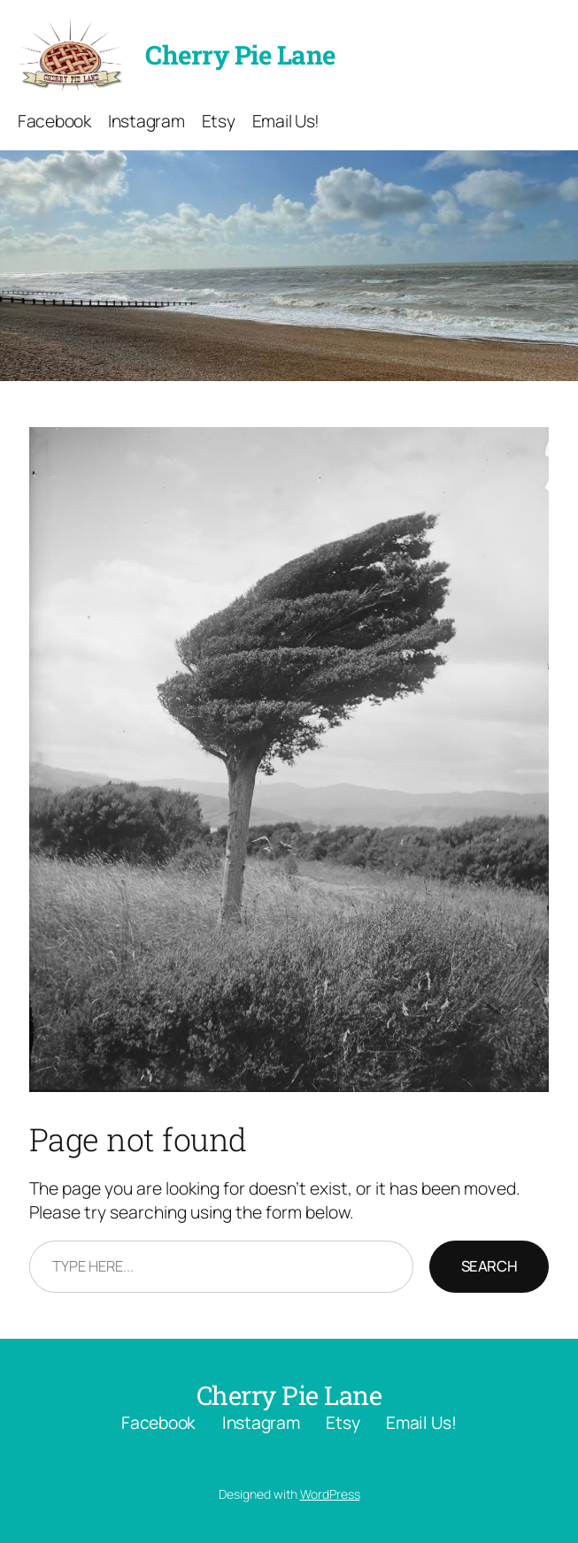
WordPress (330, 1494)
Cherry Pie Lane (240, 54)
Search (489, 1266)
